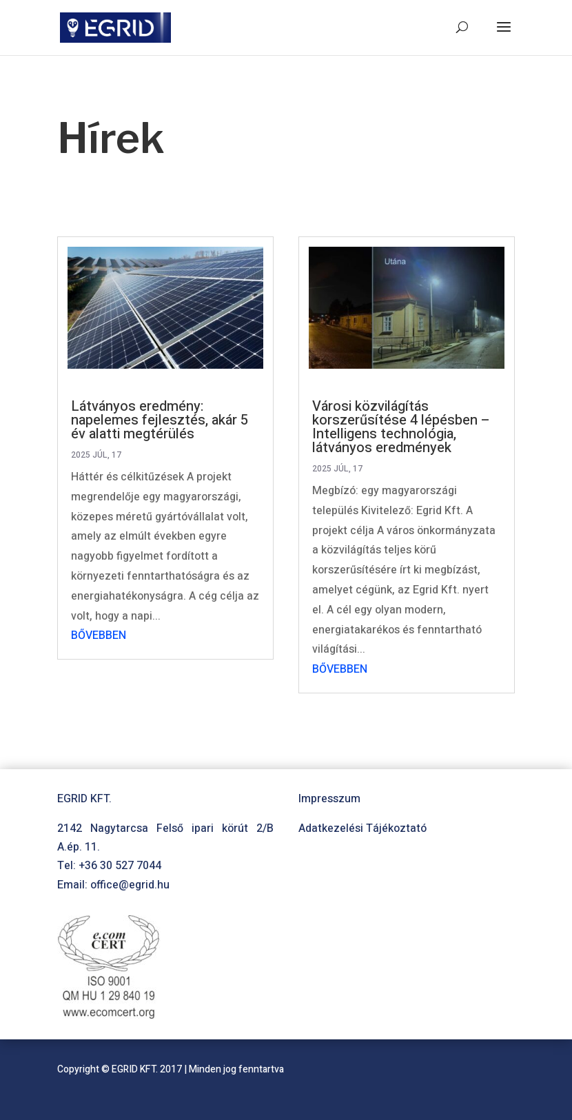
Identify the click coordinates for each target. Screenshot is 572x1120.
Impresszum (329, 799)
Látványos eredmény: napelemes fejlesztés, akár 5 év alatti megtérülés (159, 420)
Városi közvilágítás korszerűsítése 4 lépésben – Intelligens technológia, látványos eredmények (401, 427)
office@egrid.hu (130, 885)
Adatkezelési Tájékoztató (362, 828)
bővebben (98, 635)
